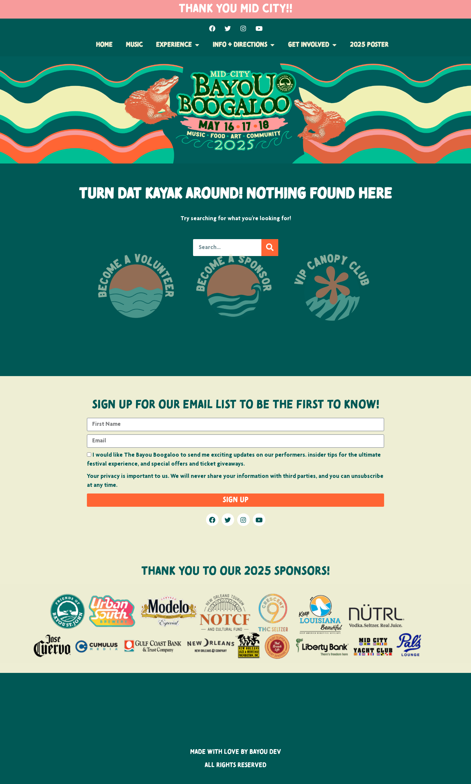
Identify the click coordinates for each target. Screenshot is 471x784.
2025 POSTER (369, 45)
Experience (177, 45)
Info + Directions (244, 45)
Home (104, 45)
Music (134, 45)
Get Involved (312, 45)
